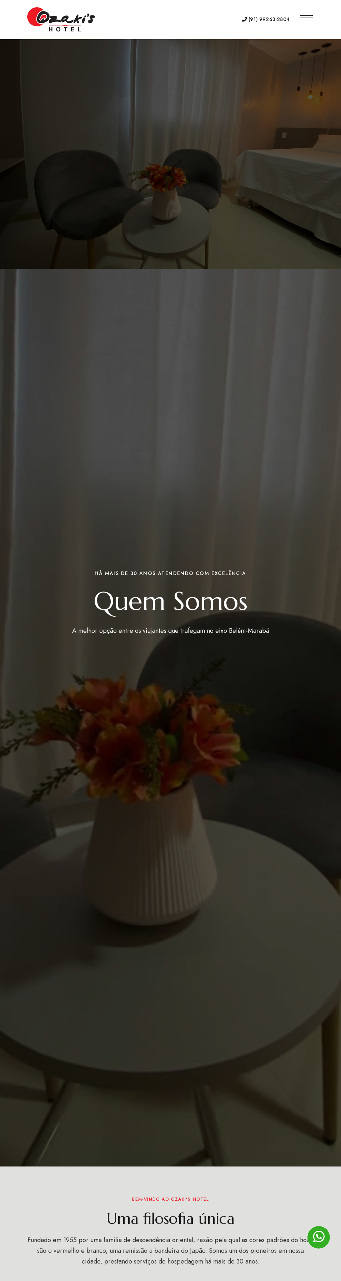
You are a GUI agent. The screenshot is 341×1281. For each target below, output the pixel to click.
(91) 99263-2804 (266, 19)
